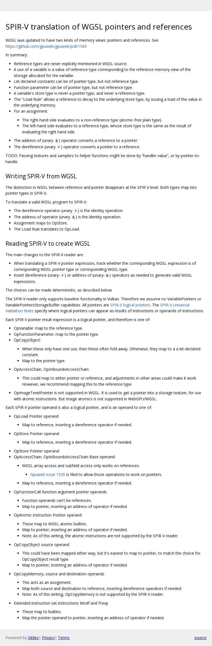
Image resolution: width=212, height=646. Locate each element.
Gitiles (33, 637)
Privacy (48, 637)
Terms (64, 637)
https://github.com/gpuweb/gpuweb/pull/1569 (46, 46)
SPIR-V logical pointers (130, 305)
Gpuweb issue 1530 (47, 474)
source (200, 637)
